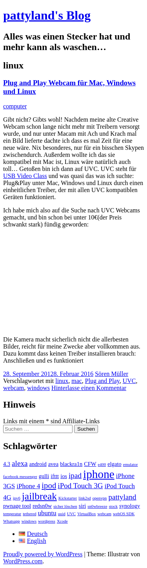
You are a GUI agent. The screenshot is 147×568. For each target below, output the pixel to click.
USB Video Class (25, 176)
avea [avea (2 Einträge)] (53, 464)
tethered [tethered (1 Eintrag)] (29, 514)
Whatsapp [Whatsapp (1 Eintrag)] (11, 521)
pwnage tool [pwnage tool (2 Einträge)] (17, 506)
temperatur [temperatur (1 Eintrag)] (12, 514)
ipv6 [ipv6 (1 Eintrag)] (16, 498)
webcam (13, 388)
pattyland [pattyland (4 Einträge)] (122, 497)
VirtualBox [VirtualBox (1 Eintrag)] (86, 514)
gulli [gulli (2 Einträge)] (44, 476)
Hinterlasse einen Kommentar (88, 388)
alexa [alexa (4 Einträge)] (19, 463)
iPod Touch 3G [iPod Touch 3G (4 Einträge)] (80, 486)
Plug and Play (102, 380)
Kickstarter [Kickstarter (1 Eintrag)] (67, 498)
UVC (129, 380)
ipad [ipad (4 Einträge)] (75, 475)
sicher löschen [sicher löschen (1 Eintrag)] (65, 506)
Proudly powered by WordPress (42, 554)
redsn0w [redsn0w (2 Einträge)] (42, 506)
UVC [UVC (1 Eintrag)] (71, 514)
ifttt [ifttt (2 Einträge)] (55, 476)
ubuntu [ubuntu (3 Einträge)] (47, 513)
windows (38, 388)
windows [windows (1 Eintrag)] (29, 521)
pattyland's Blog (47, 15)
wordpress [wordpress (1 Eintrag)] (46, 521)
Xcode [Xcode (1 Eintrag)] (62, 521)
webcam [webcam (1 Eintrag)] (105, 514)
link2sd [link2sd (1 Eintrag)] (84, 498)
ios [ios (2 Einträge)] (63, 476)
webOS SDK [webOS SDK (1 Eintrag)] (123, 514)
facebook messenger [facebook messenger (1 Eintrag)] (20, 477)
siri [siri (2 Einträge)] (82, 506)
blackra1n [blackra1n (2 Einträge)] (71, 464)
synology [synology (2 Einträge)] (129, 506)
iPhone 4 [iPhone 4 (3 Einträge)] (28, 486)
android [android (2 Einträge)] (37, 464)
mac (76, 380)
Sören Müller (111, 373)
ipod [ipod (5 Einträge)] (49, 485)
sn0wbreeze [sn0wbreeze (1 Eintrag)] (97, 506)
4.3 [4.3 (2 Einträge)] (6, 464)
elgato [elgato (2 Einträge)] (114, 464)
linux (61, 380)
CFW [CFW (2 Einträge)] (90, 464)
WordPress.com (22, 561)
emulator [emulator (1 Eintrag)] (130, 464)
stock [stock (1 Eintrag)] (113, 506)
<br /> (73, 281)
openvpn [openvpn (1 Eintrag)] (100, 498)
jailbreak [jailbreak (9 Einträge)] (39, 496)
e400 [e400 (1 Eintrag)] (102, 464)
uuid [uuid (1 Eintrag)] (61, 514)
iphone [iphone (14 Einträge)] (98, 474)
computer (15, 106)
